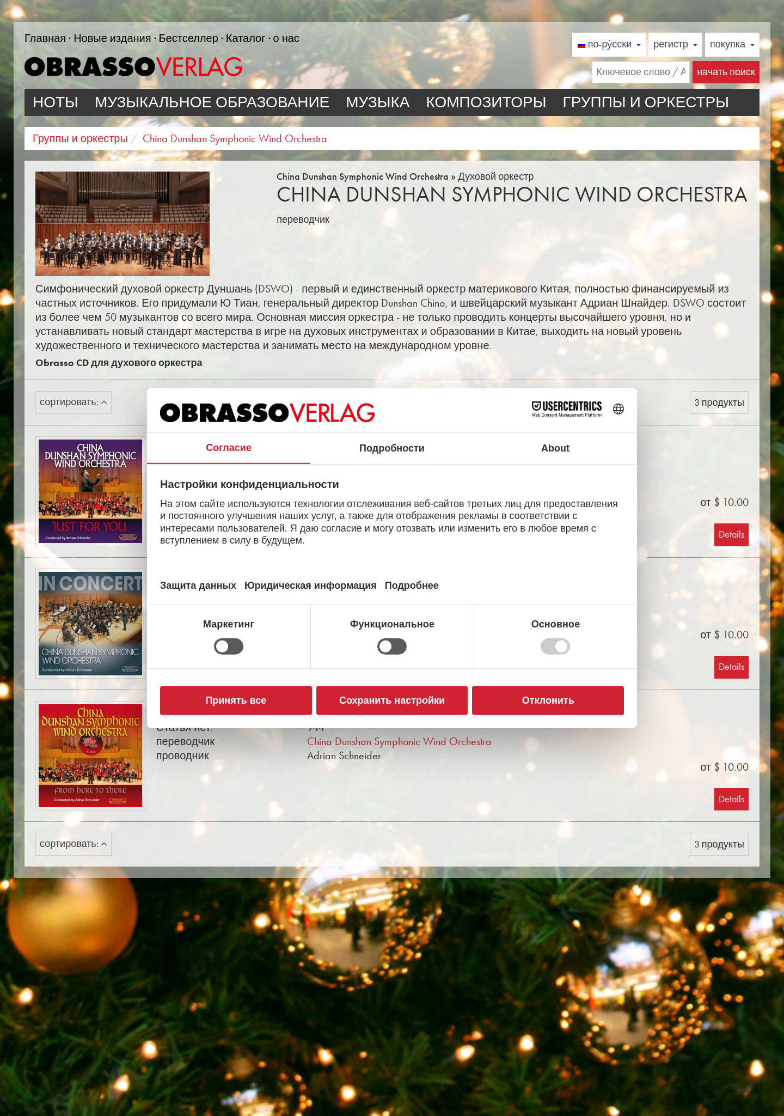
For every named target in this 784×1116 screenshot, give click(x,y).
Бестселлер (188, 38)
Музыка (377, 102)
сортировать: (73, 402)
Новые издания (112, 38)
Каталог (246, 38)
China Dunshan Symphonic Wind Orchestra (399, 741)
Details (731, 534)
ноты (55, 102)
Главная (45, 38)
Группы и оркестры (646, 102)
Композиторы (486, 102)
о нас (286, 38)
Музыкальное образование (212, 102)
